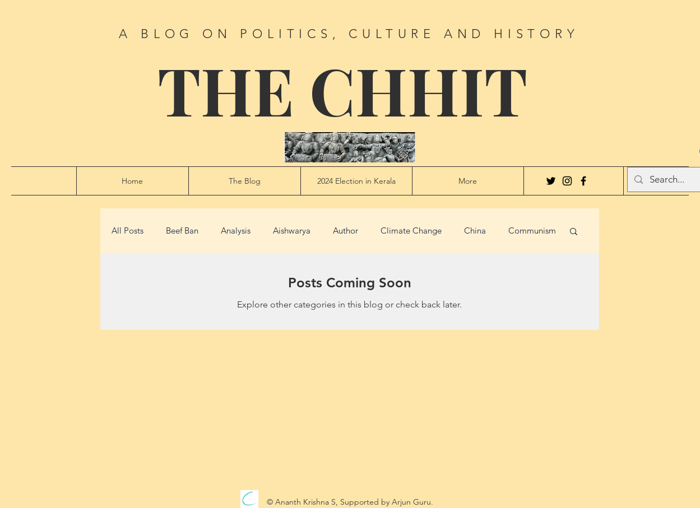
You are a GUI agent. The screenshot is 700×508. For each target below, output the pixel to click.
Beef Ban (182, 231)
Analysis (236, 231)
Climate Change (411, 231)
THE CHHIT (342, 89)
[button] (573, 232)
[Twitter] (551, 181)
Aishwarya (291, 231)
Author (345, 231)
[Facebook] (583, 181)
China (475, 231)
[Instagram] (567, 181)
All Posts (127, 231)
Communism (532, 231)
